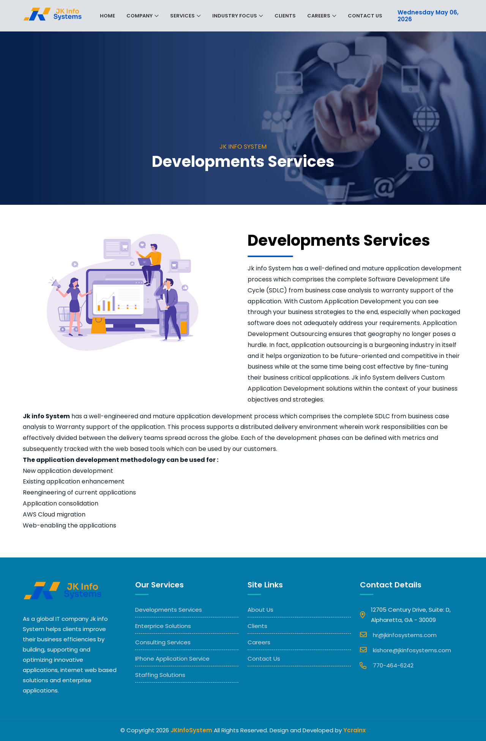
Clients (285, 15)
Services (182, 15)
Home (107, 15)
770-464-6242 (386, 665)
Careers (318, 15)
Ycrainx (354, 730)
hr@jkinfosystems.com (398, 634)
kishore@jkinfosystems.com (405, 649)
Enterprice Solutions (163, 626)
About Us (260, 610)
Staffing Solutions (160, 675)
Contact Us (365, 15)
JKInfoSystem (191, 730)
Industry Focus (234, 15)
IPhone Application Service (172, 659)
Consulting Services (163, 642)
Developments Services (168, 610)
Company (139, 15)
